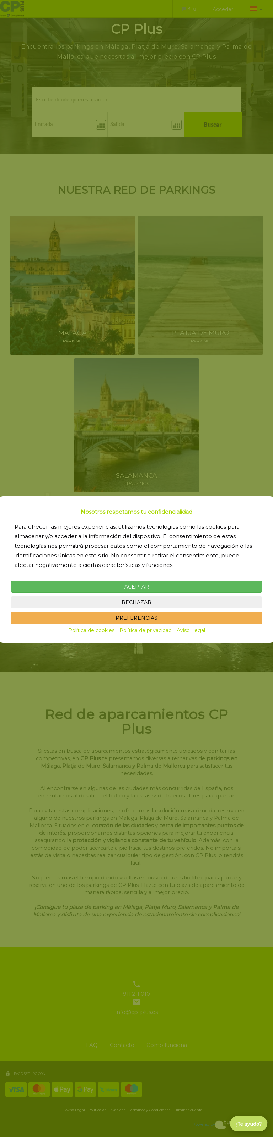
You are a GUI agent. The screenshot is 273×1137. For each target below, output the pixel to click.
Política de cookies (91, 630)
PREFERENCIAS (136, 618)
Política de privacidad (145, 630)
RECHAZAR (136, 602)
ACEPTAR (136, 587)
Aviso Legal (191, 630)
